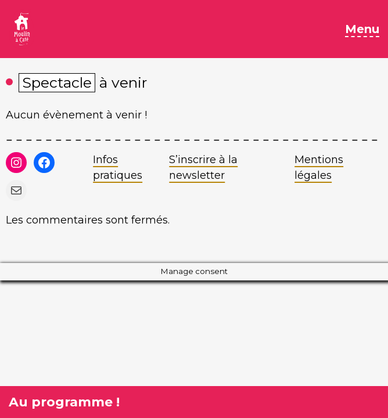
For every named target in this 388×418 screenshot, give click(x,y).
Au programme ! (64, 402)
